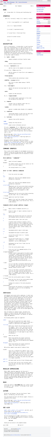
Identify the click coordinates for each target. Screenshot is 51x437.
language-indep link (41, 7)
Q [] (6, 192)
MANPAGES (5, 0)
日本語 (38, 37)
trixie (38, 19)
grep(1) (13, 410)
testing (38, 21)
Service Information (22, 2)
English (38, 33)
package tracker (40, 9)
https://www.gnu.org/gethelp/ (11, 136)
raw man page (40, 11)
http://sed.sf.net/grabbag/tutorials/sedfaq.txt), (16, 412)
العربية (38, 28)
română (38, 40)
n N (4, 242)
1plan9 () (40, 54)
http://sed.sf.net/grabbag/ (10, 413)
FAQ (16, 2)
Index (5, 2)
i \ (4, 180)
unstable (5, 3)
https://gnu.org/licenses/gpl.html (13, 142)
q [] (6, 185)
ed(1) (9, 410)
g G (4, 231)
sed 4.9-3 (18, 428)
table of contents (41, 14)
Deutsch (38, 31)
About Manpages (11, 2)
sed (8, 3)
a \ (4, 175)
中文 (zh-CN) (39, 46)
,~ (5, 361)
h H (4, 229)
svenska (38, 42)
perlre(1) (21, 410)
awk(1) (5, 410)
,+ (5, 359)
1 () (39, 53)
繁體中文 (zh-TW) (40, 48)
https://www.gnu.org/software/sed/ (22, 134)
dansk (38, 29)
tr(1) (17, 410)
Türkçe (38, 44)
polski (38, 38)
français (38, 35)
